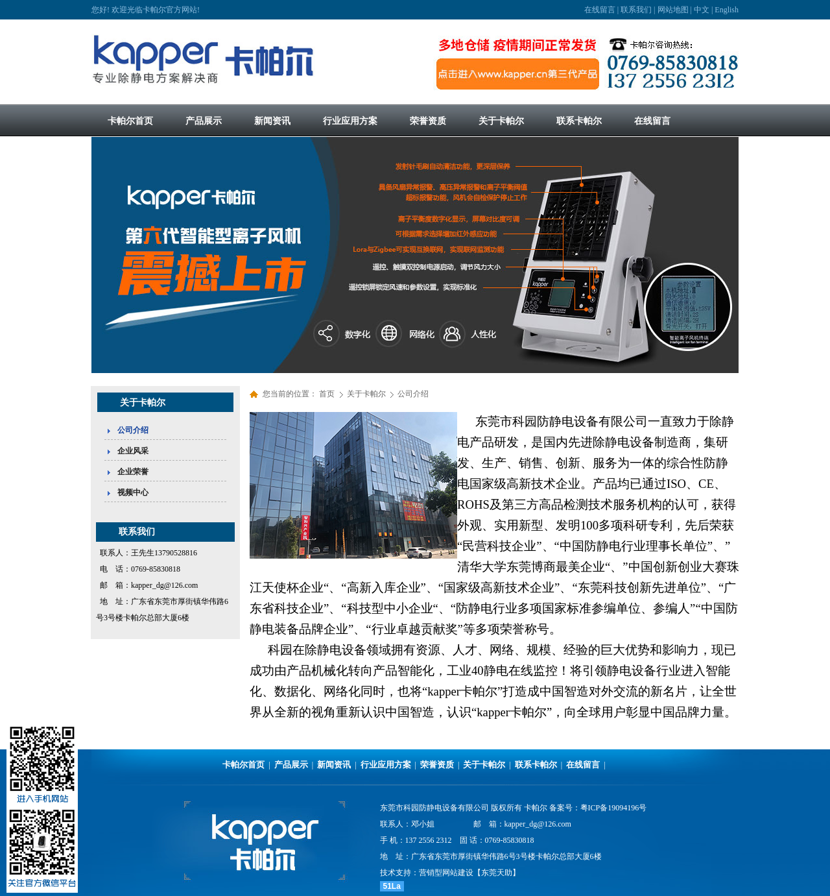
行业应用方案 (386, 764)
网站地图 (673, 9)
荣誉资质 (437, 764)
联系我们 (636, 9)
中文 (701, 9)
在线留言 (599, 9)
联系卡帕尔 (536, 764)
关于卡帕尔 (367, 393)
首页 (327, 393)
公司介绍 (413, 393)
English (727, 9)
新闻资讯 (334, 764)
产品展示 (291, 764)
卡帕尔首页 (243, 764)
